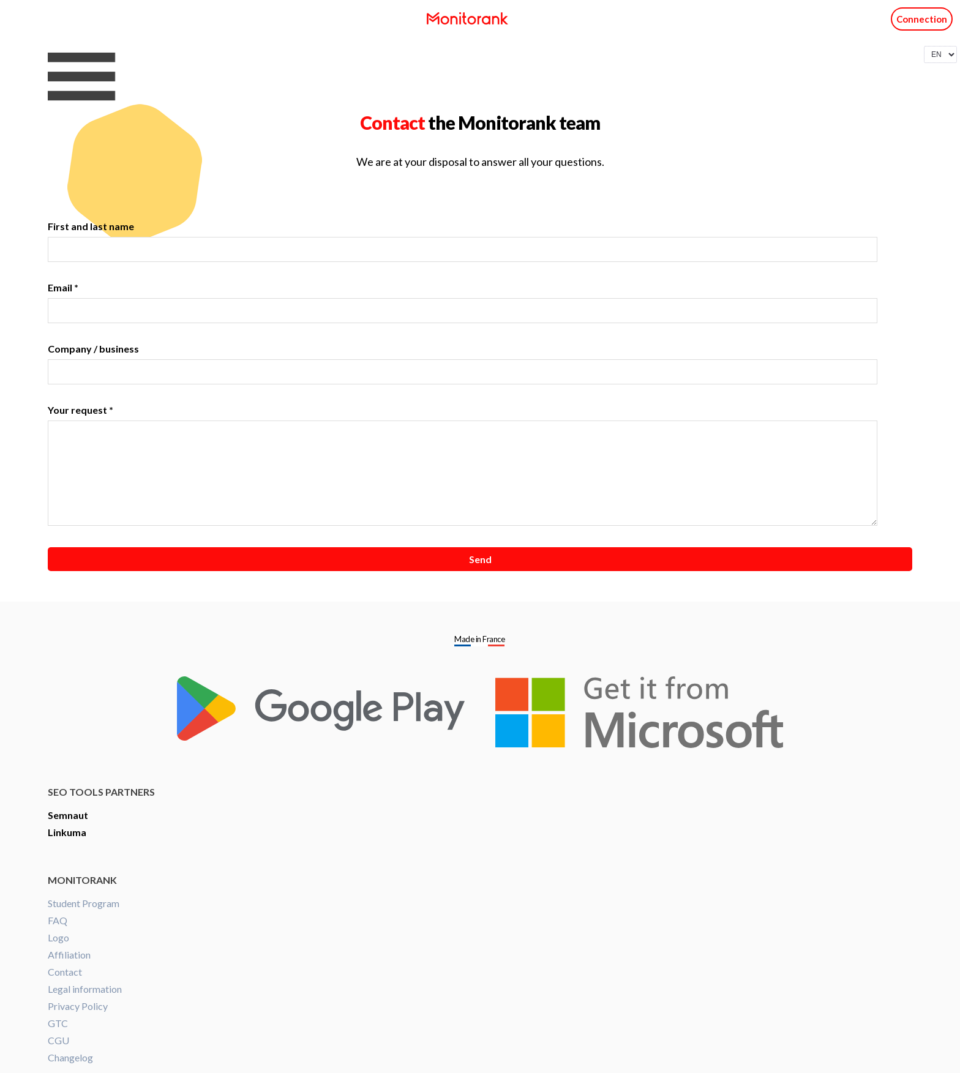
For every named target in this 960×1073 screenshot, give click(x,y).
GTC (58, 1023)
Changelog (70, 1057)
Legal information (85, 989)
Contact (65, 972)
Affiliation (69, 954)
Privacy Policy (78, 1006)
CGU (58, 1040)
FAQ (57, 920)
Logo (58, 937)
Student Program (83, 903)
